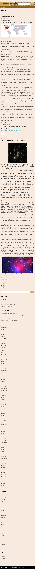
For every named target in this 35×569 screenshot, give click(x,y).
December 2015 (4, 442)
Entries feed (3, 556)
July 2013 (2, 481)
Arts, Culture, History (8, 318)
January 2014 (3, 476)
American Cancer (4, 301)
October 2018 (3, 392)
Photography (3, 531)
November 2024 (4, 329)
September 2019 (4, 374)
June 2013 (3, 483)
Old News (3, 526)
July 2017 (2, 411)
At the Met (3, 499)
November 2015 (4, 444)
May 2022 (2, 341)
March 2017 (3, 418)
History (2, 510)
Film (2, 503)
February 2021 (3, 354)
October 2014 (3, 462)
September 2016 (4, 426)
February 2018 (3, 402)
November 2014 (4, 460)
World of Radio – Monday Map (11, 313)
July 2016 (2, 429)
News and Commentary (5, 521)
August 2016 (3, 427)
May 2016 (2, 433)
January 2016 (3, 440)
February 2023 (3, 338)
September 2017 (4, 408)
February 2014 (3, 474)
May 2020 (2, 363)
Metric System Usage (7, 17)
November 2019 (4, 370)
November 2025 (4, 327)
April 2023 (3, 336)
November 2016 (4, 424)
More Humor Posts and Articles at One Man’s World (13, 130)
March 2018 (3, 401)
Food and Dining (4, 504)
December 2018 (4, 388)
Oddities (2, 524)
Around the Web (4, 495)
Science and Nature (12, 14)
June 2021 (3, 347)
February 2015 (3, 454)
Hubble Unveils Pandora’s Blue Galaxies (13, 140)
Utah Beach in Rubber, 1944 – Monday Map (15, 315)
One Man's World (9, 3)
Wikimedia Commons (10, 38)
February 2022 (3, 345)
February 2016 (3, 438)
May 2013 (2, 485)
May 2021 (2, 349)
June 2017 (3, 413)
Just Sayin (3, 513)
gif (1, 506)
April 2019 (3, 381)
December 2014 (4, 458)
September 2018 (4, 393)
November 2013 (4, 479)
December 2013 (4, 478)
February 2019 (3, 384)
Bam (23, 567)
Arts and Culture (4, 497)
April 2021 (3, 350)
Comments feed (4, 558)
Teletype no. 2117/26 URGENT (6, 306)
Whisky (2, 546)
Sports (2, 538)
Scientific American (4, 279)
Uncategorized (3, 544)
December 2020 (4, 358)
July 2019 (2, 377)
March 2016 (3, 436)
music (2, 519)
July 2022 (2, 340)
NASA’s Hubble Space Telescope (7, 277)
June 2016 (3, 431)
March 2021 (3, 352)
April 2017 (3, 417)
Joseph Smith (3, 315)
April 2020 (3, 365)
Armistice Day (3, 299)
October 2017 (3, 406)
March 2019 (3, 383)
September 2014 (4, 463)
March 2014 (3, 472)
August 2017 (3, 410)
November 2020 (4, 359)
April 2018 (3, 399)
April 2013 (3, 487)
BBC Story (3, 281)
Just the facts (3, 515)
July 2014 (2, 465)
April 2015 (3, 451)
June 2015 (3, 447)
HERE (19, 224)
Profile (2, 533)
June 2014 (3, 467)
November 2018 (4, 390)
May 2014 (2, 469)
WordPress (19, 567)
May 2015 (2, 449)
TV (1, 542)
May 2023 (2, 334)
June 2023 (3, 332)
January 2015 (3, 456)
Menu (3, 7)
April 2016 (3, 435)
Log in (2, 554)
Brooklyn (2, 501)
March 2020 (3, 366)
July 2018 (2, 397)
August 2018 (3, 395)
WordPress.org (3, 560)
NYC (1, 522)
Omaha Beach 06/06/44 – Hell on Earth (8, 304)
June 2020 (3, 361)
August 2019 (3, 375)
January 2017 (3, 422)
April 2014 (3, 470)
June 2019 (3, 379)
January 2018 (3, 404)
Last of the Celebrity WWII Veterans (7, 302)
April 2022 (3, 343)
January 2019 (3, 386)
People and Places (4, 529)
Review (2, 535)
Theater (2, 540)
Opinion (2, 528)
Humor (2, 14)
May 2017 (2, 415)
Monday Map (6, 14)
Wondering (3, 547)
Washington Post (4, 283)
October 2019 (3, 372)
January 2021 (3, 356)
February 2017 (3, 420)
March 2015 (3, 453)
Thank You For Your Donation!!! (13, 317)
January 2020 (3, 368)
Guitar (2, 508)
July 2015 (2, 445)
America (2, 494)
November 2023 (4, 331)
